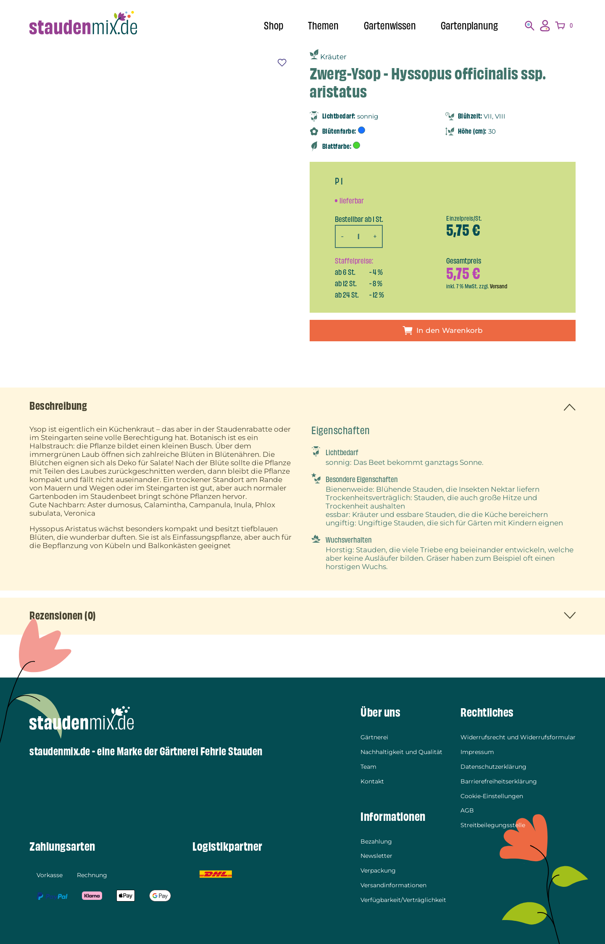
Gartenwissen (390, 26)
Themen (323, 26)
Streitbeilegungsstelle (492, 824)
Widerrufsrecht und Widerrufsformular (518, 738)
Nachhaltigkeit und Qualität (401, 752)
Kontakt (372, 781)
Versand (498, 286)
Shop (273, 26)
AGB (467, 809)
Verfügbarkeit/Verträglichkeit (403, 898)
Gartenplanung (469, 26)
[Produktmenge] (359, 236)
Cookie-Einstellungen (491, 795)
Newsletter (376, 855)
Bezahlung (376, 840)
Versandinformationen (393, 883)
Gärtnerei (374, 738)
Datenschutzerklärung (493, 766)
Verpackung (378, 869)
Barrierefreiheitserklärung (498, 781)
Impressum (477, 752)
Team (368, 766)
